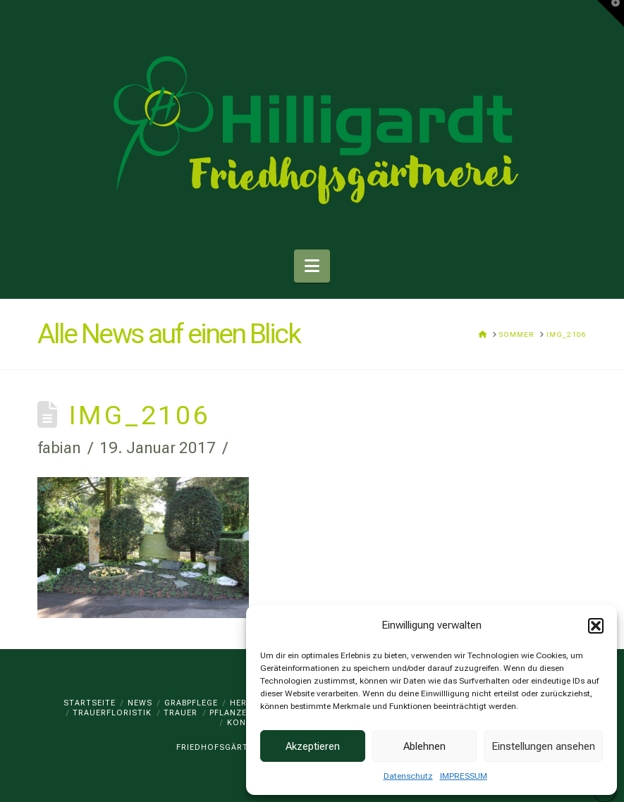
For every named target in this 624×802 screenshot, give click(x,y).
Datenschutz (408, 776)
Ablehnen (424, 746)
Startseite (89, 703)
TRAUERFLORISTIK (112, 712)
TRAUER (180, 712)
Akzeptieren (313, 746)
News (140, 703)
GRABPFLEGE (191, 703)
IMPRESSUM (463, 776)
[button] (596, 626)
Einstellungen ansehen (543, 746)
